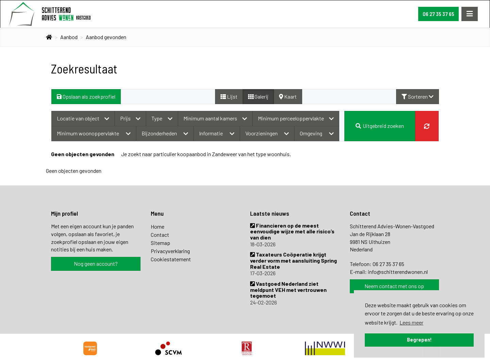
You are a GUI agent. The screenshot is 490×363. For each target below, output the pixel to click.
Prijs (130, 118)
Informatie (216, 133)
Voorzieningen (267, 133)
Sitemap (160, 243)
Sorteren (418, 96)
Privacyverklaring (170, 251)
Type (161, 118)
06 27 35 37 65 (438, 14)
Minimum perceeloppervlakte (296, 118)
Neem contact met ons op (394, 286)
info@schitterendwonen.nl (398, 271)
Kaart (288, 96)
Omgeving (317, 133)
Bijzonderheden (165, 133)
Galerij (258, 96)
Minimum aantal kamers (215, 118)
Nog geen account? (96, 263)
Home (157, 226)
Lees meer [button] (411, 322)
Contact (160, 234)
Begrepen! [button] (419, 340)
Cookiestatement (171, 259)
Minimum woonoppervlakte (94, 133)
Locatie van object (83, 118)
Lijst (229, 96)
